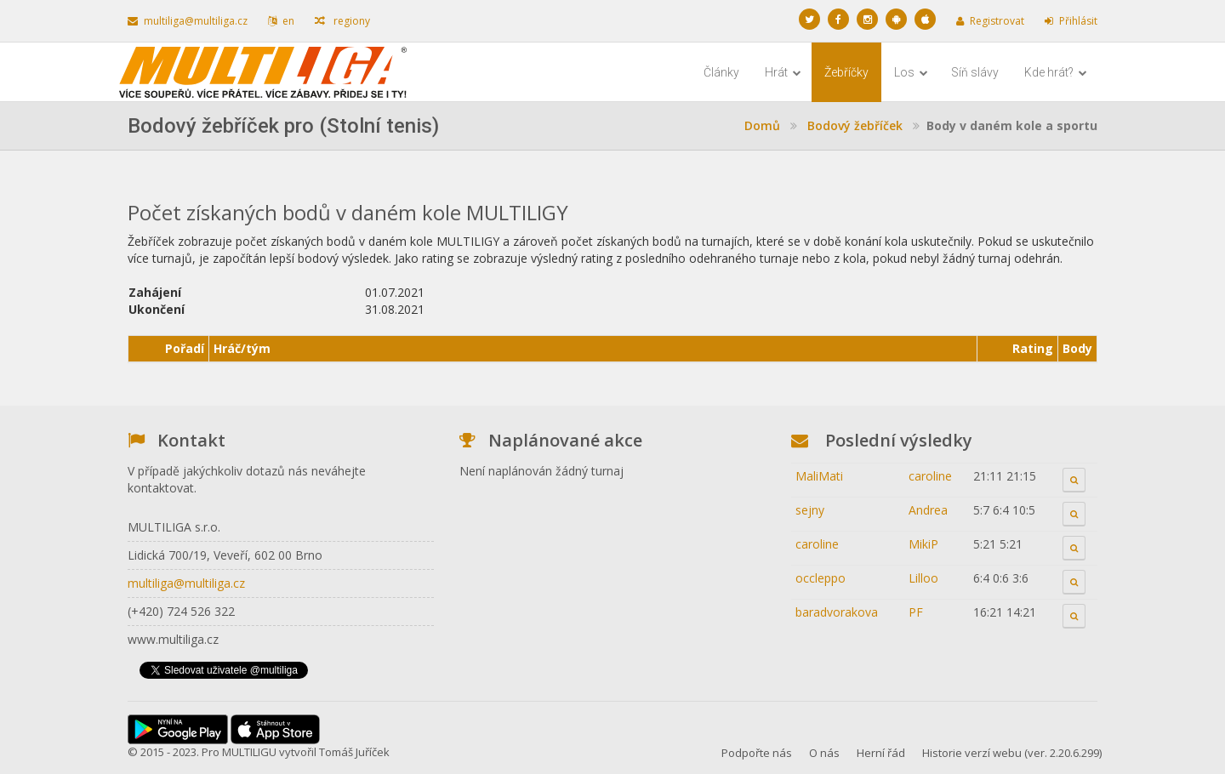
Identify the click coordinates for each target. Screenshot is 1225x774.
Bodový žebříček (855, 125)
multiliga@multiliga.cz (188, 21)
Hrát (783, 72)
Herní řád (881, 752)
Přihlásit (1071, 21)
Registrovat (990, 21)
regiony (342, 21)
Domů (762, 125)
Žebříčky (846, 72)
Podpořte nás (756, 752)
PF (916, 612)
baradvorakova (836, 612)
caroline (930, 476)
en (281, 21)
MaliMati (819, 476)
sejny (809, 510)
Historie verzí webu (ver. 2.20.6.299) (1012, 752)
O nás (824, 752)
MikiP (923, 544)
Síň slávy (975, 72)
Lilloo (923, 578)
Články (721, 72)
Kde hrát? (1055, 72)
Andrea (928, 510)
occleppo (820, 578)
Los (911, 72)
